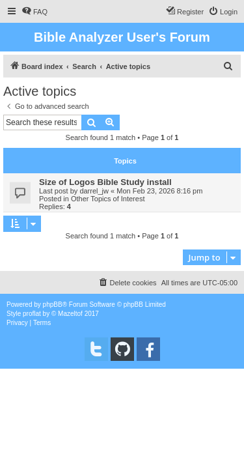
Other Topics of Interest (108, 199)
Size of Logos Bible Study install (105, 182)
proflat (32, 313)
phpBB (52, 304)
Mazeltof (70, 313)
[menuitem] (34, 12)
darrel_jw (94, 191)
